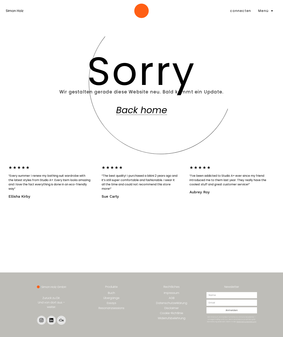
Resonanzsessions (111, 308)
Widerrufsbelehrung (171, 318)
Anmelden (232, 310)
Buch (111, 293)
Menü (266, 10)
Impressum (171, 293)
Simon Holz (14, 10)
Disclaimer (171, 308)
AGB (172, 298)
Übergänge (111, 298)
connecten (240, 10)
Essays (111, 303)
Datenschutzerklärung (171, 303)
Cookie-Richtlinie (171, 313)
